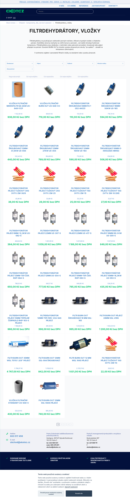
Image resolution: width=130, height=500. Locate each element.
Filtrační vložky (110, 63)
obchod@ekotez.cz (20, 442)
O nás (61, 6)
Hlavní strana (10, 23)
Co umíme (71, 6)
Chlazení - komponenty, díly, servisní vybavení (35, 23)
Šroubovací (20, 63)
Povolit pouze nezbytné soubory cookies (51, 493)
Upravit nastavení (71, 487)
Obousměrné (20, 69)
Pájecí (50, 63)
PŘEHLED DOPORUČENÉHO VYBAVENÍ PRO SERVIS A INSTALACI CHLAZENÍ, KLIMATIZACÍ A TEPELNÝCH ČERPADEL (64, 2)
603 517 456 (16, 436)
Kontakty (113, 6)
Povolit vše (79, 493)
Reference (83, 6)
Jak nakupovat (98, 6)
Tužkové (80, 63)
